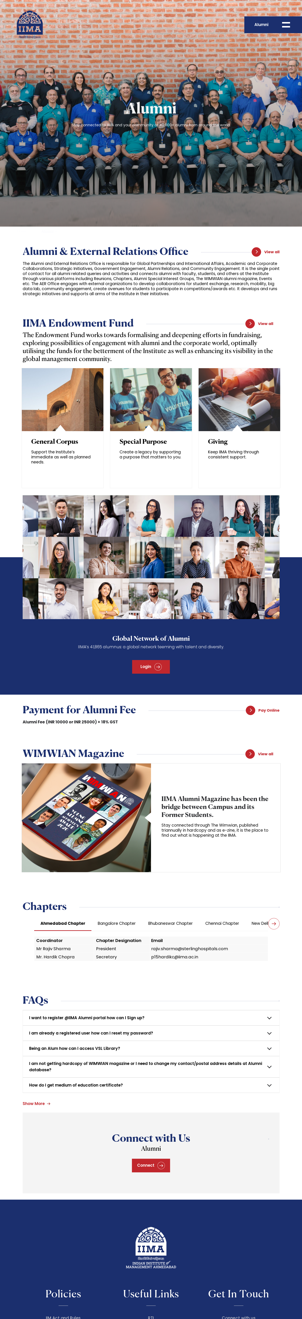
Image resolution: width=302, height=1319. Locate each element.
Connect (151, 1165)
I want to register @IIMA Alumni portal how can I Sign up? (86, 1018)
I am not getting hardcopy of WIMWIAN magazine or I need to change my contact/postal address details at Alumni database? (145, 1067)
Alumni (47, 231)
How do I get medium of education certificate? (76, 1085)
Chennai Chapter (222, 923)
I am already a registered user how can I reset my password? (91, 1033)
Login (151, 667)
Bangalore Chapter (117, 923)
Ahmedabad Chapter (62, 923)
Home (22, 231)
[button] (274, 923)
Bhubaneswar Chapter (170, 923)
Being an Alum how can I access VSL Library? (74, 1048)
